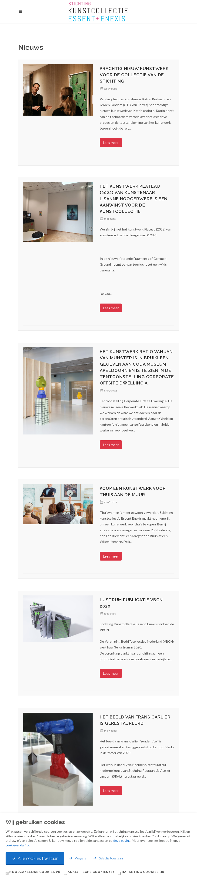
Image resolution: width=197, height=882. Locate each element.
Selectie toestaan (108, 858)
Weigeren (78, 858)
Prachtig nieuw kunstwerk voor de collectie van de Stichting (134, 75)
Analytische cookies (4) (91, 872)
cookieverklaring (17, 845)
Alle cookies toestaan (34, 858)
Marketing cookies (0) (142, 872)
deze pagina (121, 840)
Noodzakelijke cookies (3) (34, 872)
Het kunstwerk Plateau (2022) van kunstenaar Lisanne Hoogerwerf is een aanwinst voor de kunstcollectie (133, 199)
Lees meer (111, 142)
